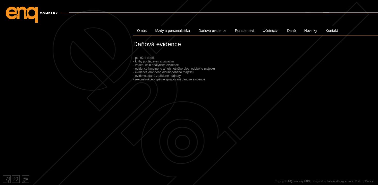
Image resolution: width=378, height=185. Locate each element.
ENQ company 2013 (298, 181)
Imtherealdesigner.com (340, 181)
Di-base (369, 181)
